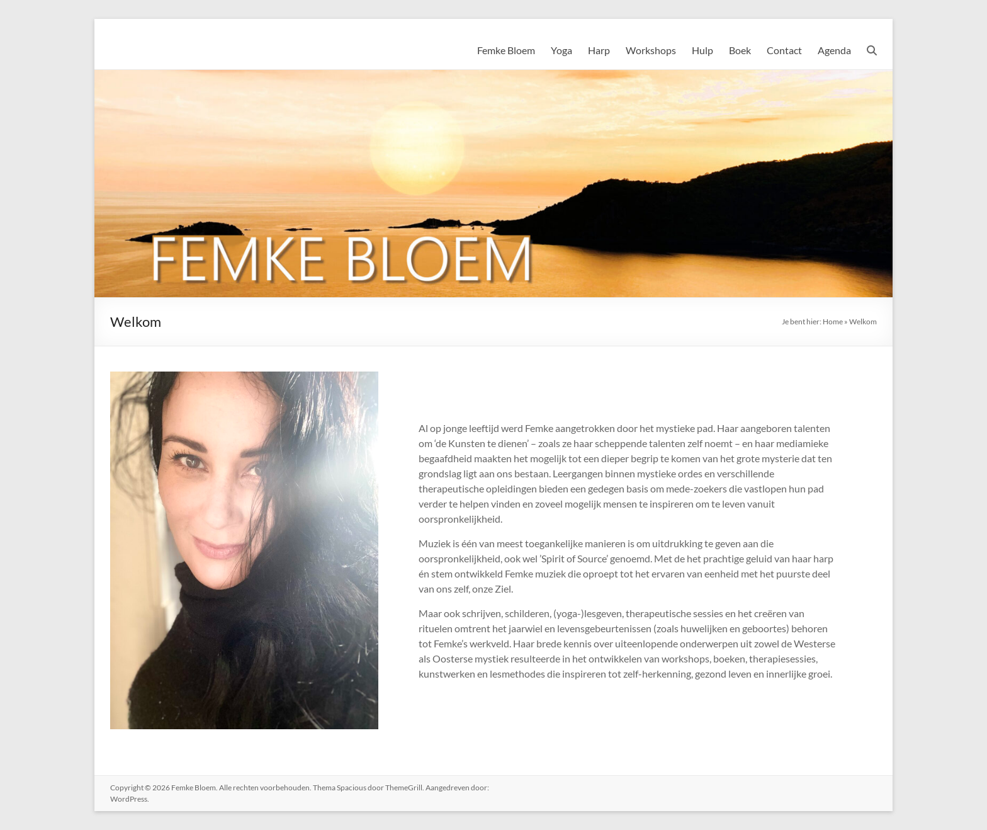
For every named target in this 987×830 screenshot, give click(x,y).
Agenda (834, 50)
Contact (784, 50)
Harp (599, 50)
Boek (740, 50)
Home (833, 321)
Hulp (702, 50)
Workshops (651, 50)
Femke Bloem (506, 50)
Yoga (561, 50)
